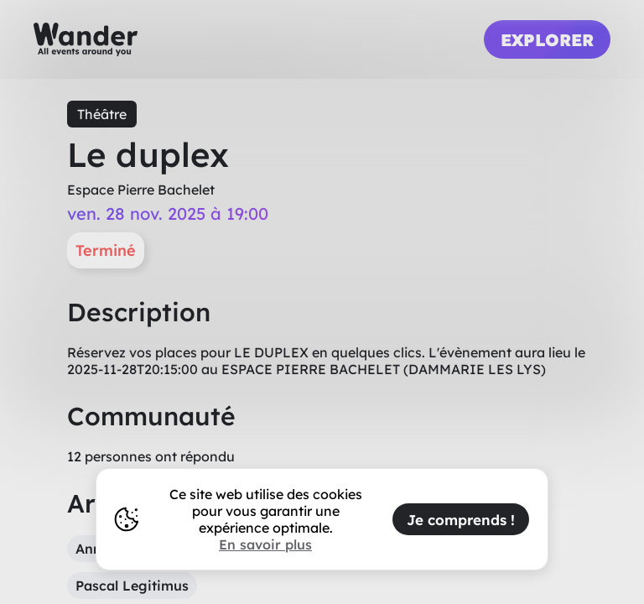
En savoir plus (265, 544)
